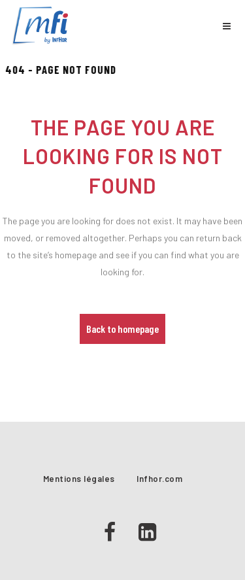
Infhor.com (159, 478)
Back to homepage (122, 328)
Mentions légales (79, 478)
